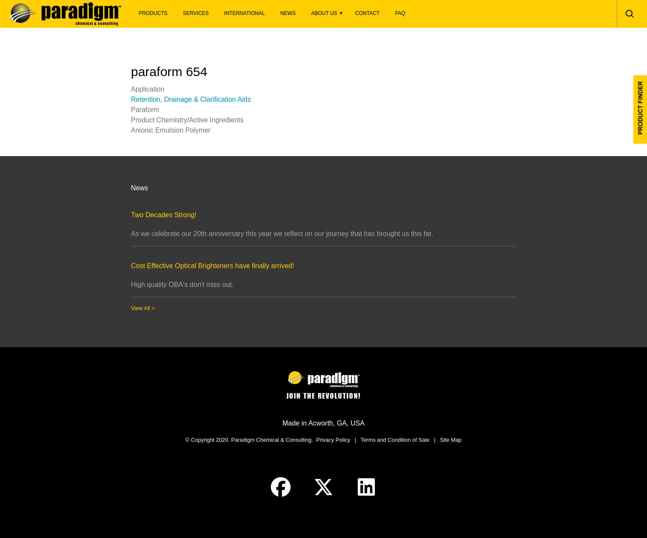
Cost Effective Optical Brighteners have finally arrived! (212, 265)
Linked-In (366, 487)
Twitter (323, 487)
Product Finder (640, 109)
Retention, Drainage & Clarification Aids (191, 99)
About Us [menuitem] (323, 15)
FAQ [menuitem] (400, 13)
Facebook (280, 487)
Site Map (451, 440)
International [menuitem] (244, 13)
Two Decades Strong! (163, 215)
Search (629, 14)
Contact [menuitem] (367, 13)
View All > (143, 308)
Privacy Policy (333, 440)
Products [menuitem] (153, 13)
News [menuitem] (288, 13)
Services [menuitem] (195, 13)
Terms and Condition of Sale (395, 440)
